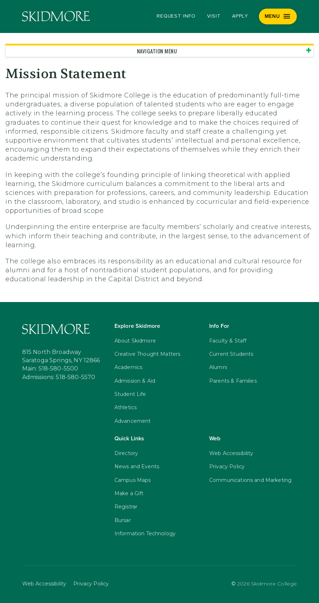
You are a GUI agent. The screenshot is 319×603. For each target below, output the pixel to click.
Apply (240, 16)
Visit (214, 16)
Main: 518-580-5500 (50, 368)
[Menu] (278, 16)
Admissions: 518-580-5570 (58, 377)
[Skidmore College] (56, 16)
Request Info (176, 16)
